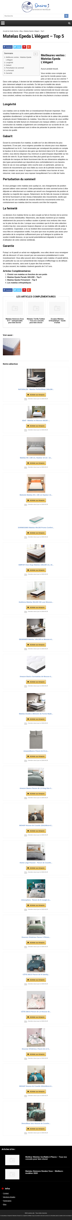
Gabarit (8, 65)
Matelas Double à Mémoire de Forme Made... (36, 714)
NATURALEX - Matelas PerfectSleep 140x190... (36, 389)
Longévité (9, 62)
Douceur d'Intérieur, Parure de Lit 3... (36, 1049)
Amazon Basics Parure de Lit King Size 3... (36, 788)
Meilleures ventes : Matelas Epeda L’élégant (18, 58)
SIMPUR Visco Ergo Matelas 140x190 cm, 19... (36, 565)
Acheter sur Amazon (37, 395)
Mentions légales (9, 1197)
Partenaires (7, 1201)
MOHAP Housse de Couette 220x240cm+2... (36, 825)
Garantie (9, 73)
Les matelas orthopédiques (19, 283)
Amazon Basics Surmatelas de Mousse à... (36, 676)
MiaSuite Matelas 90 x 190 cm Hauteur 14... (36, 495)
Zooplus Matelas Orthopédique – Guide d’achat (57, 320)
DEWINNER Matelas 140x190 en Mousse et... (36, 639)
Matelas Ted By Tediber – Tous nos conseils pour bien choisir (36, 320)
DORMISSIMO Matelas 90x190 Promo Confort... (36, 527)
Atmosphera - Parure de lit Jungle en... (36, 900)
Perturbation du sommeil (15, 68)
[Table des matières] (36, 54)
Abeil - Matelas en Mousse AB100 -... (36, 420)
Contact (6, 1193)
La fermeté (10, 70)
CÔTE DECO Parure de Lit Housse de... (36, 1012)
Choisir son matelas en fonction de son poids (27, 274)
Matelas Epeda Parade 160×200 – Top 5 (24, 277)
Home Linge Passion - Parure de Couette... (36, 863)
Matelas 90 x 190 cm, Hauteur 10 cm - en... (36, 458)
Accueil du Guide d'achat (10, 31)
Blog (21, 31)
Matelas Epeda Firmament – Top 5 (22, 280)
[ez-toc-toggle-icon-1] (34, 54)
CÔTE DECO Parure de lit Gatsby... (36, 974)
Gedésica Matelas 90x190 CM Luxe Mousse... (36, 602)
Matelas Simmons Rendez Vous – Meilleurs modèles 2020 (44, 1172)
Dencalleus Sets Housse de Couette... (36, 1123)
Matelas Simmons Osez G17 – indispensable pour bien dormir (15, 320)
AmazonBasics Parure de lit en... (36, 751)
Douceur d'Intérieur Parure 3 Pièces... (36, 937)
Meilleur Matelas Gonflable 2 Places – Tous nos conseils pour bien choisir (46, 1158)
